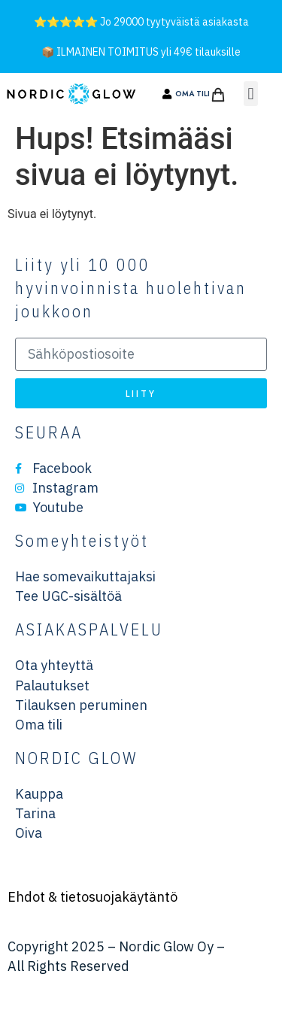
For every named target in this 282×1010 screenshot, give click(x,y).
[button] (251, 93)
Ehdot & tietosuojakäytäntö (92, 896)
